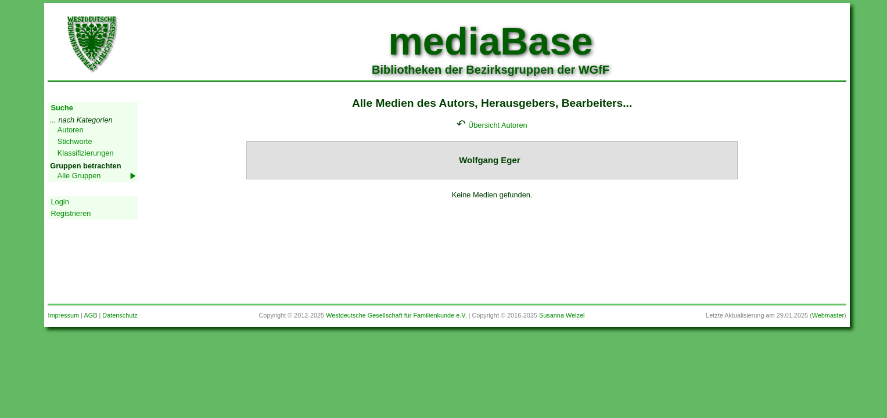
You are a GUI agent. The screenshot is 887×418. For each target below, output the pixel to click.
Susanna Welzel (561, 315)
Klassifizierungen (86, 153)
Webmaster (828, 315)
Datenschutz (119, 315)
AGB (91, 315)
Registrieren (71, 213)
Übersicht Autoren (497, 125)
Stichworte (75, 141)
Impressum (63, 315)
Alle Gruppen (79, 175)
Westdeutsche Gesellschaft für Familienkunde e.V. (396, 315)
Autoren (71, 129)
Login (60, 201)
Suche (62, 107)
